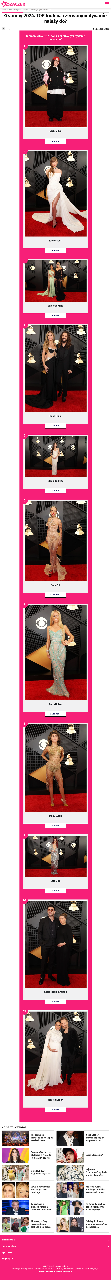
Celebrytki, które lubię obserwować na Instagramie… (96, 1224)
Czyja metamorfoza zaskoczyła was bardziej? (40, 1189)
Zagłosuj (55, 141)
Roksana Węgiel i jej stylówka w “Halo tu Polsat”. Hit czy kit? (41, 1155)
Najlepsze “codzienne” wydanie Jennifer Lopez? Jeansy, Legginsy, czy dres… (96, 1172)
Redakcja (68, 1271)
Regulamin (60, 1271)
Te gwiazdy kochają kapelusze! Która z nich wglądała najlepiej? (96, 1207)
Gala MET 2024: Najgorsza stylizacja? (41, 1172)
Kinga (8, 29)
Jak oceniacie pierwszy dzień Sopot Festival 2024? (42, 1138)
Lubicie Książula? (94, 1155)
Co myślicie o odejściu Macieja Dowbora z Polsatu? (41, 1207)
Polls (9, 10)
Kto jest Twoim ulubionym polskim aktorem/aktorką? (95, 1189)
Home (4, 10)
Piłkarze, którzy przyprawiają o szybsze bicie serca (41, 1224)
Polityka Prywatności (46, 1271)
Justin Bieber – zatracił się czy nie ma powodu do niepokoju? (95, 1138)
